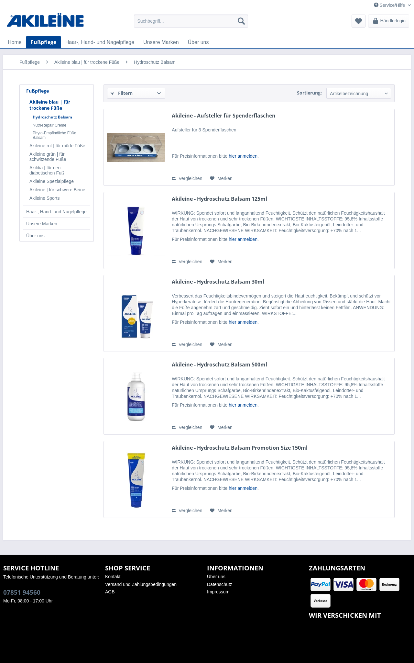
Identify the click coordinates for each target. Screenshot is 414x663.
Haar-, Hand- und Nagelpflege (56, 211)
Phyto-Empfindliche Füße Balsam (54, 135)
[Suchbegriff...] (191, 21)
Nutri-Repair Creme (49, 125)
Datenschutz (219, 584)
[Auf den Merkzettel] (221, 178)
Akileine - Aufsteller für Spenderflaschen (224, 115)
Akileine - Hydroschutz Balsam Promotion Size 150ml (240, 447)
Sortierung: (309, 93)
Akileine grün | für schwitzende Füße (47, 157)
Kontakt (112, 576)
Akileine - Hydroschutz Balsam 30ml (218, 281)
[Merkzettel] (358, 21)
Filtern (122, 93)
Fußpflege (37, 91)
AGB (110, 591)
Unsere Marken (41, 223)
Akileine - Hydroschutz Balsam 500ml (219, 364)
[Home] (14, 42)
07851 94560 (21, 592)
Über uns (35, 235)
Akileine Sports (44, 198)
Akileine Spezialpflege (51, 181)
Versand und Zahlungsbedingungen (141, 584)
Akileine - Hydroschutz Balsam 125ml (219, 199)
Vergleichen (187, 178)
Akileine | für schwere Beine (57, 189)
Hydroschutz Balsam (52, 117)
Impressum (218, 591)
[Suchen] (241, 21)
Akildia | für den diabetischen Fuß (46, 170)
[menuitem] (191, 21)
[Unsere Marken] (161, 42)
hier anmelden (243, 156)
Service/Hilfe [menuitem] (390, 5)
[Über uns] (198, 42)
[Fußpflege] (43, 42)
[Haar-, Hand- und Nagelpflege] (100, 42)
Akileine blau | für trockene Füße (49, 105)
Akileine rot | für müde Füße (57, 145)
